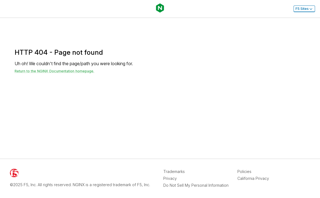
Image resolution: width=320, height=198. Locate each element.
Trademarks (174, 171)
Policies (244, 171)
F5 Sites (304, 9)
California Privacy (253, 178)
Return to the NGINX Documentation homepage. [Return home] (54, 71)
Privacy (170, 178)
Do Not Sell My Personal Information (196, 185)
